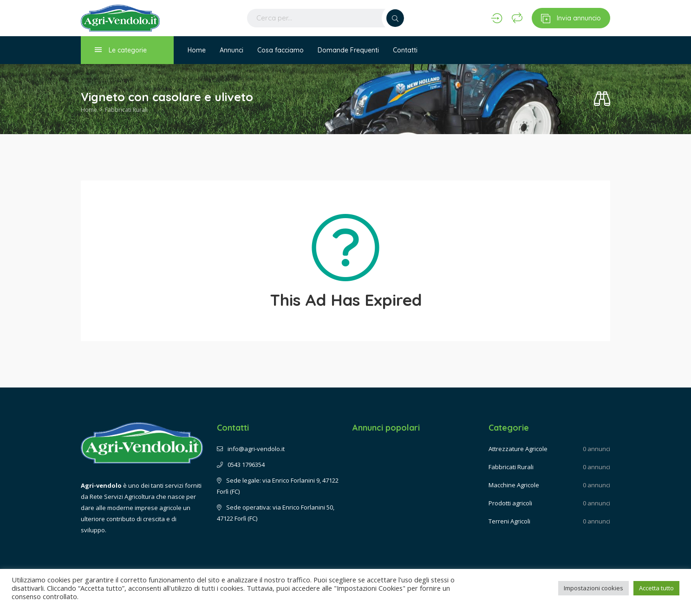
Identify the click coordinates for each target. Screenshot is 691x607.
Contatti (405, 50)
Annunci (231, 50)
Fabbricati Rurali (126, 110)
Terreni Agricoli (509, 521)
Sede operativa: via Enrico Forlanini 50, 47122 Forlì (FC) (275, 513)
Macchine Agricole (514, 485)
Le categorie (121, 50)
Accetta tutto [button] (656, 588)
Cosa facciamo (280, 50)
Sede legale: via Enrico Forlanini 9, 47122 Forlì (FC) (278, 486)
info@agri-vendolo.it (251, 449)
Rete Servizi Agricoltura (122, 496)
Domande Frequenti (348, 50)
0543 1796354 (241, 464)
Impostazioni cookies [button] (593, 588)
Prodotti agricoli (510, 503)
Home (197, 50)
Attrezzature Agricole (518, 449)
